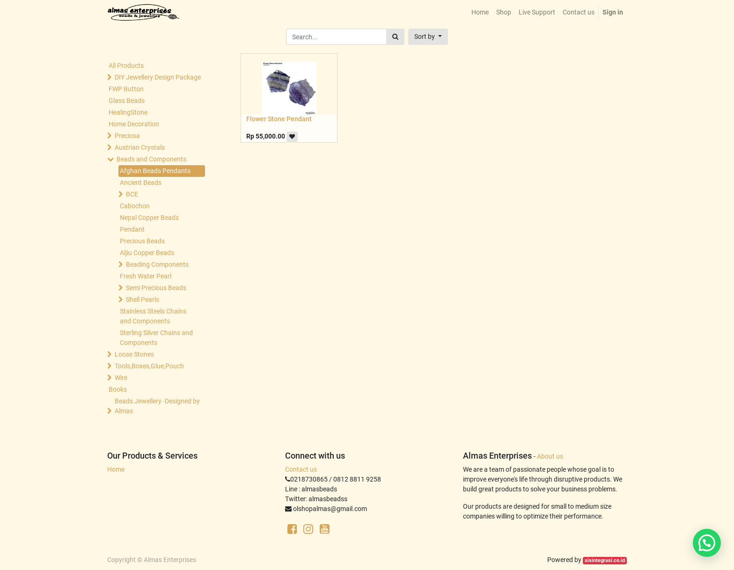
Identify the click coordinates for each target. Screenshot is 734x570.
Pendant (132, 229)
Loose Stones (134, 354)
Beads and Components (151, 159)
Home (116, 469)
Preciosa (127, 135)
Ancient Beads (140, 182)
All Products (126, 65)
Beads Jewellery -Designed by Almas (157, 406)
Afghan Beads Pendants (155, 171)
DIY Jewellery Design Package (158, 77)
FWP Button (126, 89)
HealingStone (128, 112)
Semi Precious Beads (156, 288)
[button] (428, 37)
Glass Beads (127, 100)
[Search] (395, 37)
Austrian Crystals (140, 147)
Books (118, 389)
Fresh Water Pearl (145, 276)
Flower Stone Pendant (279, 119)
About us (550, 456)
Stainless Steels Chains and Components (153, 316)
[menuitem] (480, 12)
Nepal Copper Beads (149, 217)
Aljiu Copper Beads (147, 252)
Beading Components (157, 264)
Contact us (301, 469)
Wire (121, 377)
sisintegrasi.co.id (605, 560)
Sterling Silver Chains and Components (156, 337)
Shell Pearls (142, 299)
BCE (132, 194)
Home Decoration (134, 124)
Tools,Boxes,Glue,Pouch (149, 366)
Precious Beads (142, 241)
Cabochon (135, 206)
